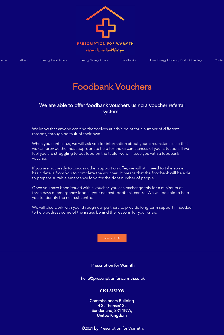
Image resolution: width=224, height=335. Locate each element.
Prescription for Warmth (112, 265)
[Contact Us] (112, 238)
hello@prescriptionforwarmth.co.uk (113, 278)
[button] (54, 60)
